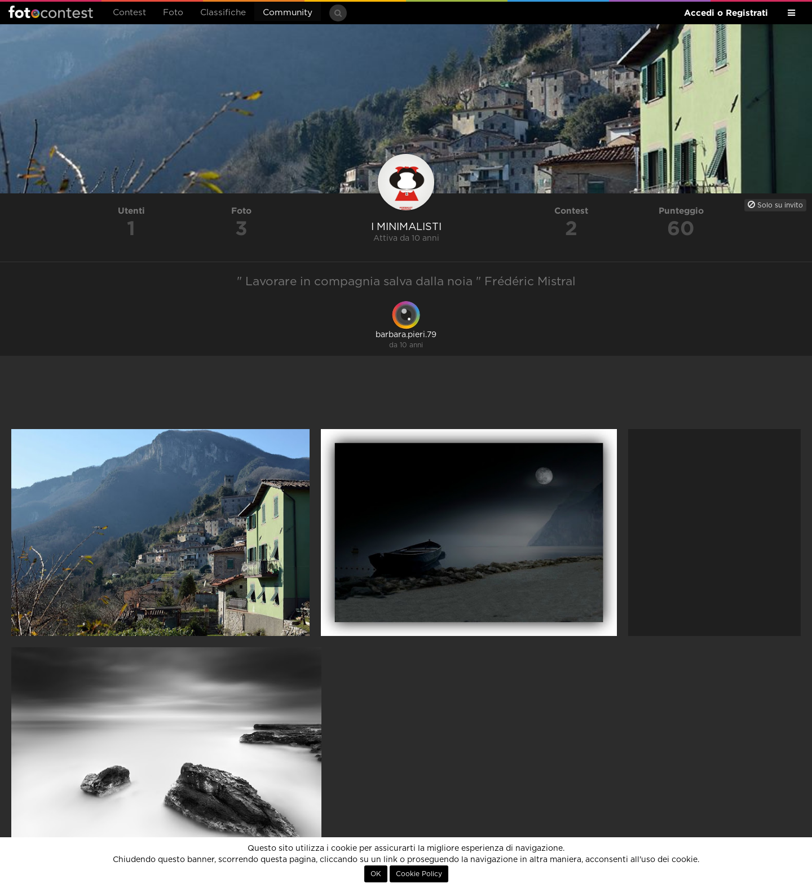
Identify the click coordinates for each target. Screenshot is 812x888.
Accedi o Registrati (726, 12)
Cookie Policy (419, 874)
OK (375, 874)
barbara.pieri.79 (406, 335)
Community (287, 12)
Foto (173, 12)
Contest (129, 12)
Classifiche (223, 12)
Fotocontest (50, 11)
